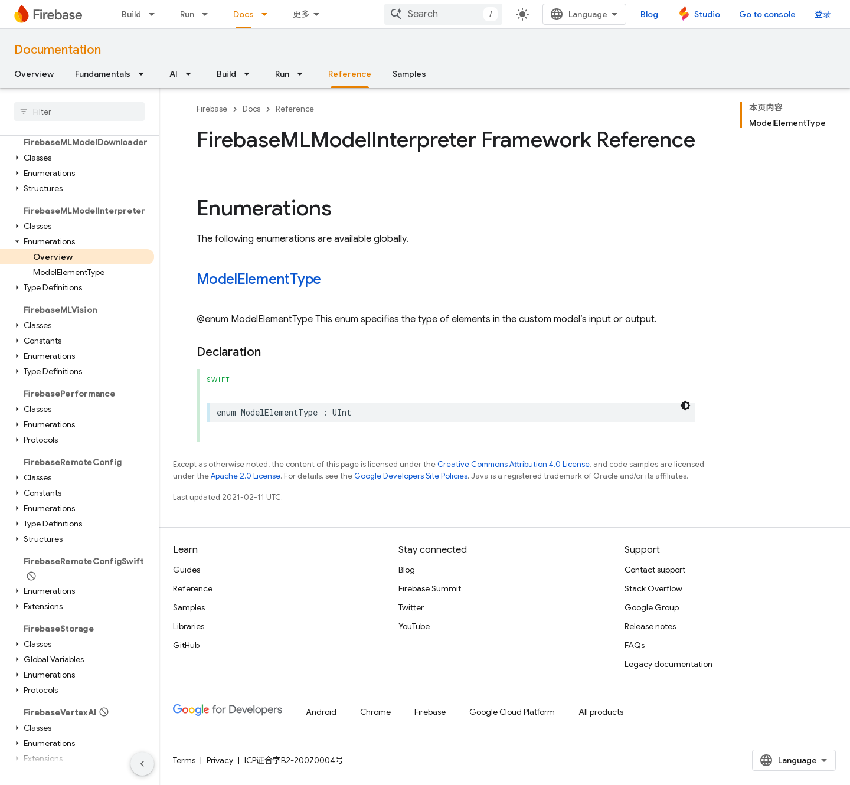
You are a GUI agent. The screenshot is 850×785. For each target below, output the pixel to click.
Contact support (655, 569)
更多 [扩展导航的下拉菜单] (301, 14)
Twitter (411, 607)
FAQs (635, 645)
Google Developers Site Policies (411, 476)
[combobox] (443, 14)
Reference (295, 109)
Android (321, 711)
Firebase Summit (429, 588)
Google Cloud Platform (512, 711)
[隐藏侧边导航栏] (142, 764)
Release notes (650, 626)
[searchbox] (79, 111)
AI (173, 73)
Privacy (220, 760)
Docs (251, 109)
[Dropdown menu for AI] (192, 74)
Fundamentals (102, 73)
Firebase (212, 109)
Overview (34, 73)
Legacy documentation (668, 664)
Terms (184, 760)
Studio (707, 14)
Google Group (652, 607)
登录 (823, 14)
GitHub (186, 645)
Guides (186, 569)
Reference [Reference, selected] (349, 73)
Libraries (188, 626)
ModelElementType (259, 279)
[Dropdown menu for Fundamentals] (144, 74)
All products (600, 711)
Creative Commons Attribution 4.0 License (513, 464)
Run (187, 14)
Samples (409, 73)
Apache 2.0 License (245, 476)
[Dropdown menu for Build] (155, 14)
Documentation (57, 49)
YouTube (414, 626)
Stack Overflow (653, 588)
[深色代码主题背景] (685, 405)
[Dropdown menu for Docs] (268, 14)
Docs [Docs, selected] (243, 14)
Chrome (375, 711)
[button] (77, 157)
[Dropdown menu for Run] (208, 14)
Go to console (767, 14)
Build (131, 14)
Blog (649, 14)
